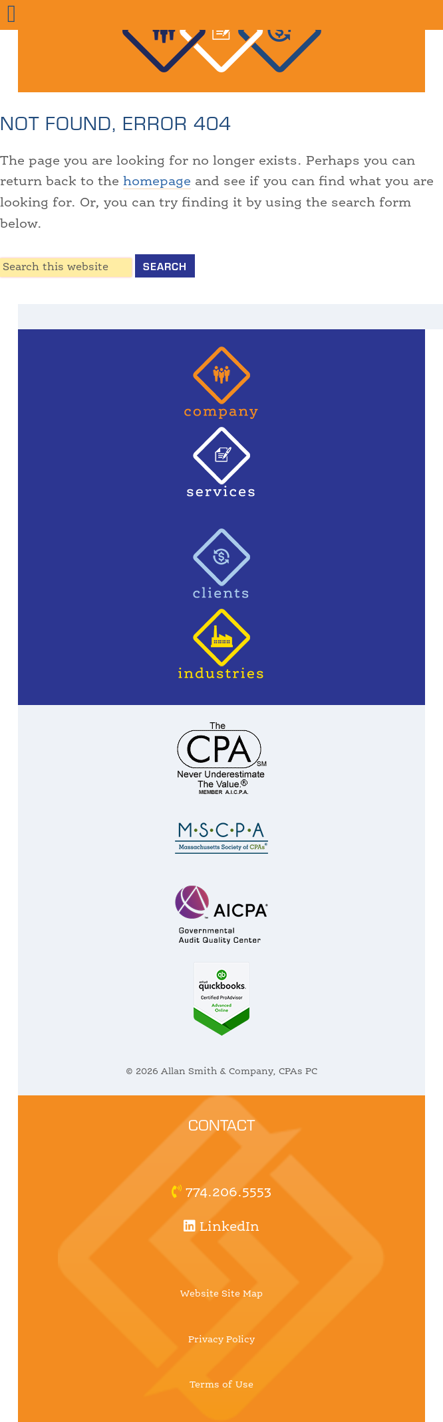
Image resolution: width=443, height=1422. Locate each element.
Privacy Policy (221, 1339)
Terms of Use (221, 1384)
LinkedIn (221, 1227)
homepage (157, 182)
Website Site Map (221, 1294)
